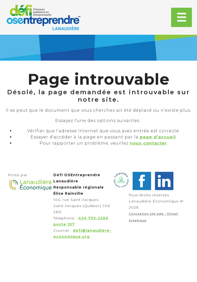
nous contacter (148, 147)
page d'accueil (158, 141)
